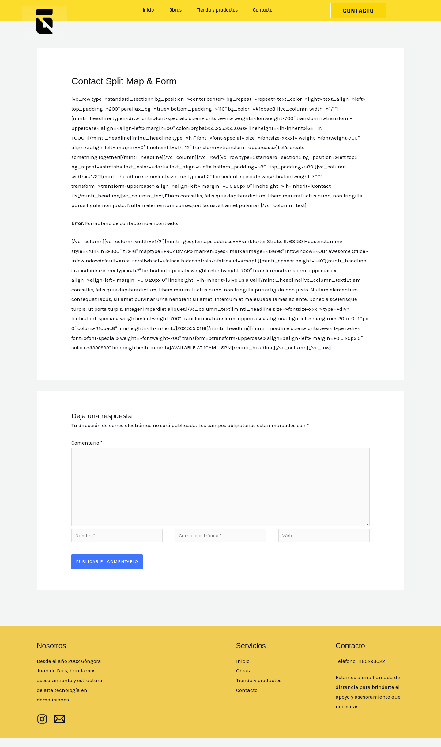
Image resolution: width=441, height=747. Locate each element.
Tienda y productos (217, 10)
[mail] (59, 728)
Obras (175, 10)
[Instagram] (42, 728)
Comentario (87, 443)
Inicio (148, 10)
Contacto (263, 10)
